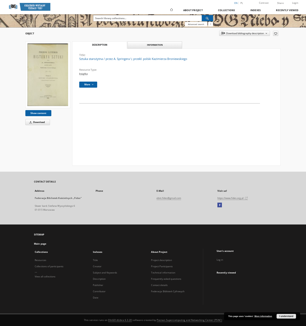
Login (295, 2)
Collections (226, 10)
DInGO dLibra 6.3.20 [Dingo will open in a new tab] (120, 320)
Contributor (99, 291)
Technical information (163, 272)
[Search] (207, 18)
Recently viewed (287, 10)
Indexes (255, 10)
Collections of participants (49, 266)
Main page (40, 243)
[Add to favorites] (275, 33)
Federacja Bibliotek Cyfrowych (167, 291)
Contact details (159, 285)
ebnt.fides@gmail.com (169, 198)
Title (95, 260)
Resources (40, 260)
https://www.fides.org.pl (232, 198)
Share (280, 3)
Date (95, 297)
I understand (286, 316)
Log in (220, 259)
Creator (97, 266)
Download (36, 122)
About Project (193, 10)
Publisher (98, 285)
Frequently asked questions (166, 279)
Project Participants (162, 266)
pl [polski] (241, 3)
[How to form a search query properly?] (210, 24)
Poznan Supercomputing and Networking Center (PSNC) (189, 320)
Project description (161, 260)
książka (83, 74)
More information (263, 316)
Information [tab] (155, 44)
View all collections (45, 276)
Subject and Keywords (105, 272)
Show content (38, 113)
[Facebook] (219, 205)
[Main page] (171, 10)
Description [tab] (99, 45)
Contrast (264, 2)
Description (99, 279)
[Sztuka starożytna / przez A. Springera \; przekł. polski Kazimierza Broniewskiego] (48, 75)
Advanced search (196, 24)
